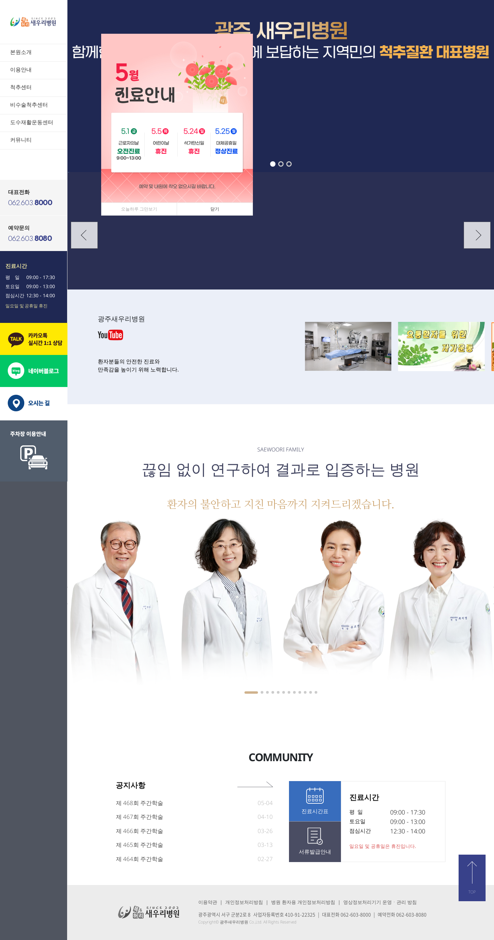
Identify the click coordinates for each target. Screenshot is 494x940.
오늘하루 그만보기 (139, 209)
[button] (272, 164)
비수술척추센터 (29, 104)
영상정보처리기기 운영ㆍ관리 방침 (380, 902)
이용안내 (21, 69)
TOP (472, 892)
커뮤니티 (21, 139)
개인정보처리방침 (244, 902)
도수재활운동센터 (31, 122)
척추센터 (21, 87)
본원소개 (21, 52)
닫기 (214, 209)
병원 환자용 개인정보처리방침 (303, 902)
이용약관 (207, 902)
